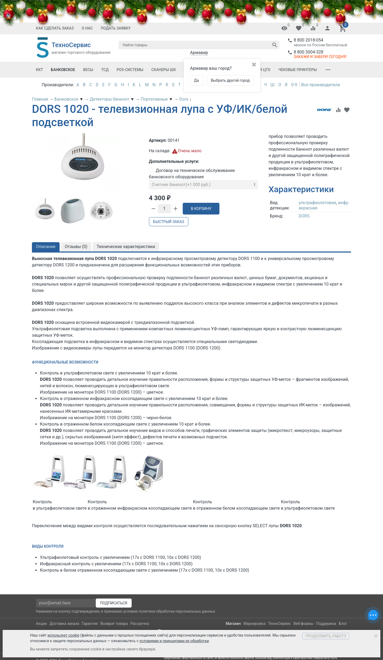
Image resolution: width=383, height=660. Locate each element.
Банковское (63, 70)
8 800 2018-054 (308, 40)
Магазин (233, 623)
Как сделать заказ (55, 28)
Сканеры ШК (163, 70)
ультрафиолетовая (317, 202)
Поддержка (326, 623)
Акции (41, 623)
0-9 (294, 84)
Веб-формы (304, 623)
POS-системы (129, 70)
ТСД (105, 70)
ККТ (39, 70)
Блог (343, 623)
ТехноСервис (279, 623)
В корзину (201, 209)
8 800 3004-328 (308, 52)
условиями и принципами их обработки (174, 641)
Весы (88, 70)
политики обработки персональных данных (177, 611)
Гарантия (90, 623)
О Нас (87, 28)
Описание (46, 246)
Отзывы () (76, 246)
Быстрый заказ (168, 222)
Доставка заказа (64, 623)
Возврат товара (114, 623)
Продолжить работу (325, 636)
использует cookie (63, 635)
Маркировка (254, 623)
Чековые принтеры (297, 70)
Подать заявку (116, 28)
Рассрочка (139, 623)
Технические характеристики (126, 246)
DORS (304, 215)
